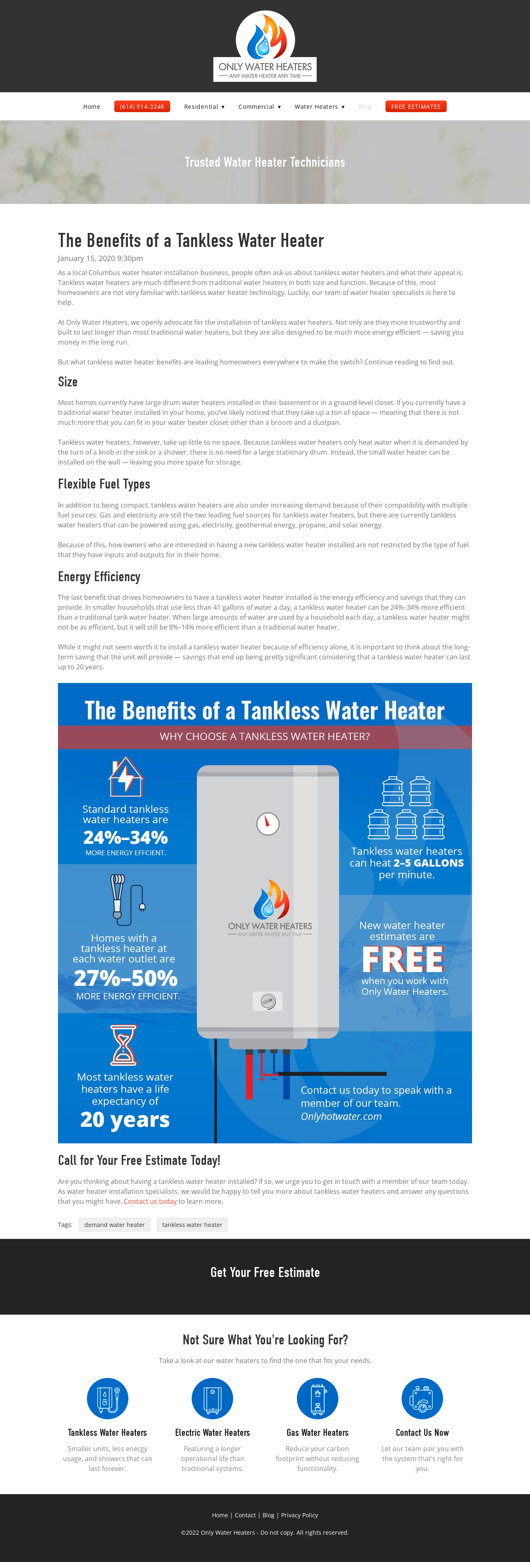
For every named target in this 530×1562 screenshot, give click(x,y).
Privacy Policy (299, 1515)
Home (92, 106)
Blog (365, 106)
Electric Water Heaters (212, 1432)
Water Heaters (319, 106)
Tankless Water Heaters (107, 1432)
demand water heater (114, 1225)
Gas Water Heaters (318, 1432)
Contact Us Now (422, 1432)
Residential (204, 106)
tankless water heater (192, 1225)
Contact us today (150, 1201)
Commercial (259, 106)
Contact (245, 1515)
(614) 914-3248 (142, 106)
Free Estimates (416, 106)
